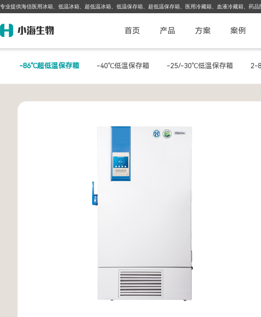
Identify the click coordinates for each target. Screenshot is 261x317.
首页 (132, 30)
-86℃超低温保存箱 (49, 66)
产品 (167, 30)
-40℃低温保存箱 (123, 66)
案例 (238, 30)
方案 (203, 30)
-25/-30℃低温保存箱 (200, 66)
